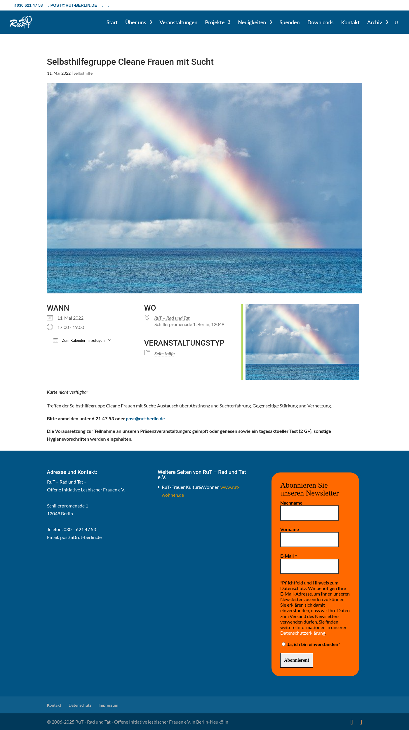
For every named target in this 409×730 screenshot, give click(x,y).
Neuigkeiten (252, 22)
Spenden (289, 22)
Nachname (291, 502)
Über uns (135, 22)
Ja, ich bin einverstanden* (311, 644)
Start (112, 22)
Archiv (374, 22)
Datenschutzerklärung (302, 633)
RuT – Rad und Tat (172, 318)
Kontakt (350, 22)
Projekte (214, 22)
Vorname (289, 529)
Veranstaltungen (179, 22)
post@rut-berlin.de (145, 418)
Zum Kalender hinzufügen (79, 340)
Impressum (109, 705)
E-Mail (288, 556)
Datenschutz (80, 705)
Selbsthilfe (83, 73)
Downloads (320, 22)
